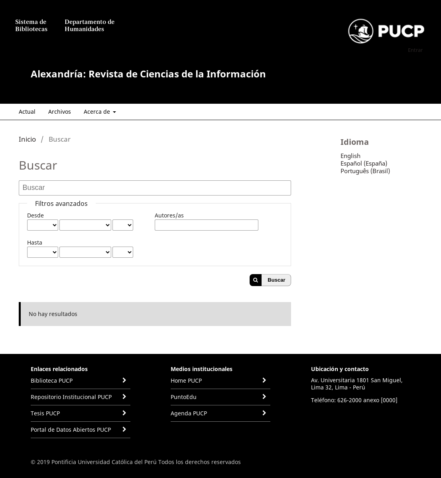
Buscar (276, 280)
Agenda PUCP (189, 413)
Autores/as (169, 215)
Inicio (27, 139)
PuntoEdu (184, 397)
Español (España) (364, 163)
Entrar (415, 49)
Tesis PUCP (45, 413)
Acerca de (98, 111)
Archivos (59, 111)
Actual (27, 111)
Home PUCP (186, 380)
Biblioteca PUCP (52, 380)
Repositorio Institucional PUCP (71, 397)
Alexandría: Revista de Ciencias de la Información (148, 73)
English (350, 156)
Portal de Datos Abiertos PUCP (71, 429)
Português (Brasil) (365, 171)
